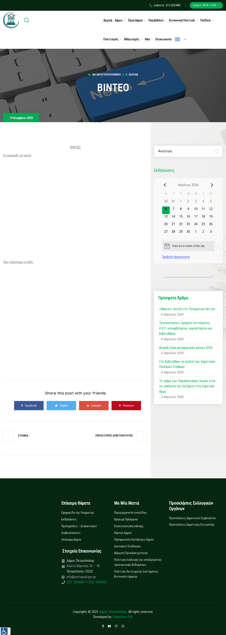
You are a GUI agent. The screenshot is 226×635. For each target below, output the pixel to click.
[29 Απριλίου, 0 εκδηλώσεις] (180, 233)
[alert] (188, 246)
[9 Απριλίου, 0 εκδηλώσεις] (188, 210)
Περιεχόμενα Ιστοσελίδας (130, 513)
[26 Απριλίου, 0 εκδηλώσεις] (210, 225)
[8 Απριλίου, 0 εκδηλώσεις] (180, 210)
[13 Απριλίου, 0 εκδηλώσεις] (166, 218)
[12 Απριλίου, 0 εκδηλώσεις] (210, 210)
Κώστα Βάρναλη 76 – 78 (83, 566)
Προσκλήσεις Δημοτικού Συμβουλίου (192, 518)
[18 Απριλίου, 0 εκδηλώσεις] (203, 218)
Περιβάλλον (155, 20)
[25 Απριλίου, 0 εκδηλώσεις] (203, 225)
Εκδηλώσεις (69, 519)
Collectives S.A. (122, 617)
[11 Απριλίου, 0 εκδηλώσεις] (203, 210)
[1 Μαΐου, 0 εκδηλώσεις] (195, 233)
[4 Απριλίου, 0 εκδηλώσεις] (203, 202)
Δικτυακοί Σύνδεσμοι (127, 546)
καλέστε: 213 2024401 (165, 5)
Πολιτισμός (110, 39)
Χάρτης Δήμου (123, 533)
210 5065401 (97, 582)
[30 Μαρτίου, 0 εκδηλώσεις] (166, 202)
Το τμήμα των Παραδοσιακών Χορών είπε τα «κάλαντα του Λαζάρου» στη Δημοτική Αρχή (187, 386)
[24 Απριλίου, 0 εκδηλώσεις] (195, 225)
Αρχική (107, 20)
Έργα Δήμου (135, 20)
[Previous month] (164, 184)
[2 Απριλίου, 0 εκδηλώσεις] (188, 202)
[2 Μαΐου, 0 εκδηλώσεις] (203, 233)
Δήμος (118, 20)
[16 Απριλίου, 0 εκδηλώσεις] (188, 218)
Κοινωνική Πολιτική (182, 20)
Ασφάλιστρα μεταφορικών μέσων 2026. (186, 348)
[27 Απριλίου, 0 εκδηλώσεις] (166, 233)
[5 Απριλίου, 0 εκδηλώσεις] (210, 202)
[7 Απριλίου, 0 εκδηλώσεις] (173, 210)
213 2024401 (76, 582)
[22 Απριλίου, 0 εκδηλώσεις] (180, 225)
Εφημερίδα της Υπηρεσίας (77, 513)
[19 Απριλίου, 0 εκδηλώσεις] (210, 218)
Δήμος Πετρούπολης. (113, 612)
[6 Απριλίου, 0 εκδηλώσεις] (166, 210)
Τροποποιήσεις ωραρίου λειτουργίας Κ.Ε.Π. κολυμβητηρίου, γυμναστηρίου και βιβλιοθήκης (185, 328)
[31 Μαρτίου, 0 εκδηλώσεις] (173, 202)
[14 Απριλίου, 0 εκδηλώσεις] (173, 218)
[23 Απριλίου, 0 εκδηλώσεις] (188, 225)
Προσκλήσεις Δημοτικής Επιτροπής (191, 525)
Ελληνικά (177, 39)
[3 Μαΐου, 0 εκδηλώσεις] (210, 233)
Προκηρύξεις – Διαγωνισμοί (79, 526)
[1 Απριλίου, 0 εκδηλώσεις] (180, 202)
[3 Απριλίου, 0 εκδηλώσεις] (195, 202)
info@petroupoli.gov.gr (81, 577)
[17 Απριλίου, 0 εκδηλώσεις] (195, 218)
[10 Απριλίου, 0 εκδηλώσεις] (195, 210)
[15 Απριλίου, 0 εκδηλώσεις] (180, 218)
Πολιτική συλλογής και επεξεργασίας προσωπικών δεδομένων (137, 562)
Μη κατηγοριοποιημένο (106, 74)
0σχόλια (131, 74)
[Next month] (211, 184)
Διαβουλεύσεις (71, 533)
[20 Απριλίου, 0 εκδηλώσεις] (166, 225)
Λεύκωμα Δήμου (71, 539)
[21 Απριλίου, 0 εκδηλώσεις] (173, 225)
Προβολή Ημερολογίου (176, 256)
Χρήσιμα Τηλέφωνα (126, 519)
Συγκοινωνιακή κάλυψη (128, 526)
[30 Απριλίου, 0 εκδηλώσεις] (188, 233)
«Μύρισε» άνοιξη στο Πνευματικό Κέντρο (187, 309)
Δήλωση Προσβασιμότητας (131, 553)
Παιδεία (205, 20)
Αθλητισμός (131, 39)
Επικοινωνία (163, 39)
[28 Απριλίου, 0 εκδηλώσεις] (173, 233)
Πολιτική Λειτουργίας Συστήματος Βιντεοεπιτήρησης (136, 574)
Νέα (147, 39)
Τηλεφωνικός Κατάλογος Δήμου (134, 539)
